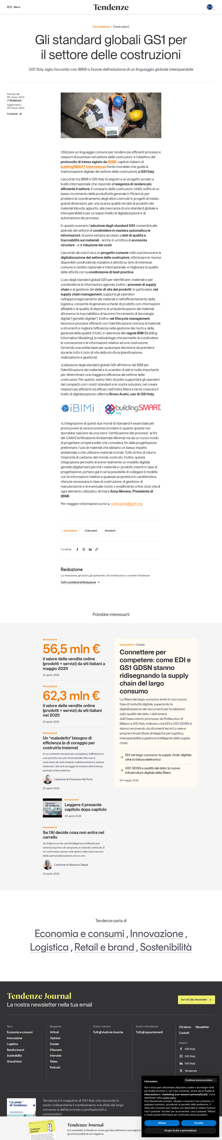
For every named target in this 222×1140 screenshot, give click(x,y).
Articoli (54, 1032)
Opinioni (55, 1038)
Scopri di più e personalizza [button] (180, 1130)
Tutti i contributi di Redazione (80, 582)
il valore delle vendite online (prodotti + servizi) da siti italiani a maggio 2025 (75, 656)
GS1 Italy (187, 1049)
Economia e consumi (79, 933)
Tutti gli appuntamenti (149, 1032)
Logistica (49, 947)
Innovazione (70, 530)
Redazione (16, 100)
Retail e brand (104, 947)
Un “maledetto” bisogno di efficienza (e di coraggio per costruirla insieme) (69, 743)
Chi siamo (185, 1027)
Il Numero (56, 1050)
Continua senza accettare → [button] (200, 1080)
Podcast (55, 1067)
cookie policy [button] (169, 1097)
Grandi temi (14, 1061)
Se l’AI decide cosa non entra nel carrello (73, 835)
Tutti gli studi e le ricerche (108, 1032)
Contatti (184, 1033)
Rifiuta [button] (162, 1123)
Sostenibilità (166, 947)
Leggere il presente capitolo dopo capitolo (86, 807)
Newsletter (202, 1027)
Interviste (55, 1055)
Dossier (54, 1044)
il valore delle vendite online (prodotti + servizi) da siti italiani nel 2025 (75, 703)
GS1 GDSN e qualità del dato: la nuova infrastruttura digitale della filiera (150, 770)
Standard (110, 530)
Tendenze (188, 1071)
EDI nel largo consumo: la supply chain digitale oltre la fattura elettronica (155, 757)
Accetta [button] (198, 1123)
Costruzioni (91, 530)
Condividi (14, 114)
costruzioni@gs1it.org (126, 504)
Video (53, 1061)
